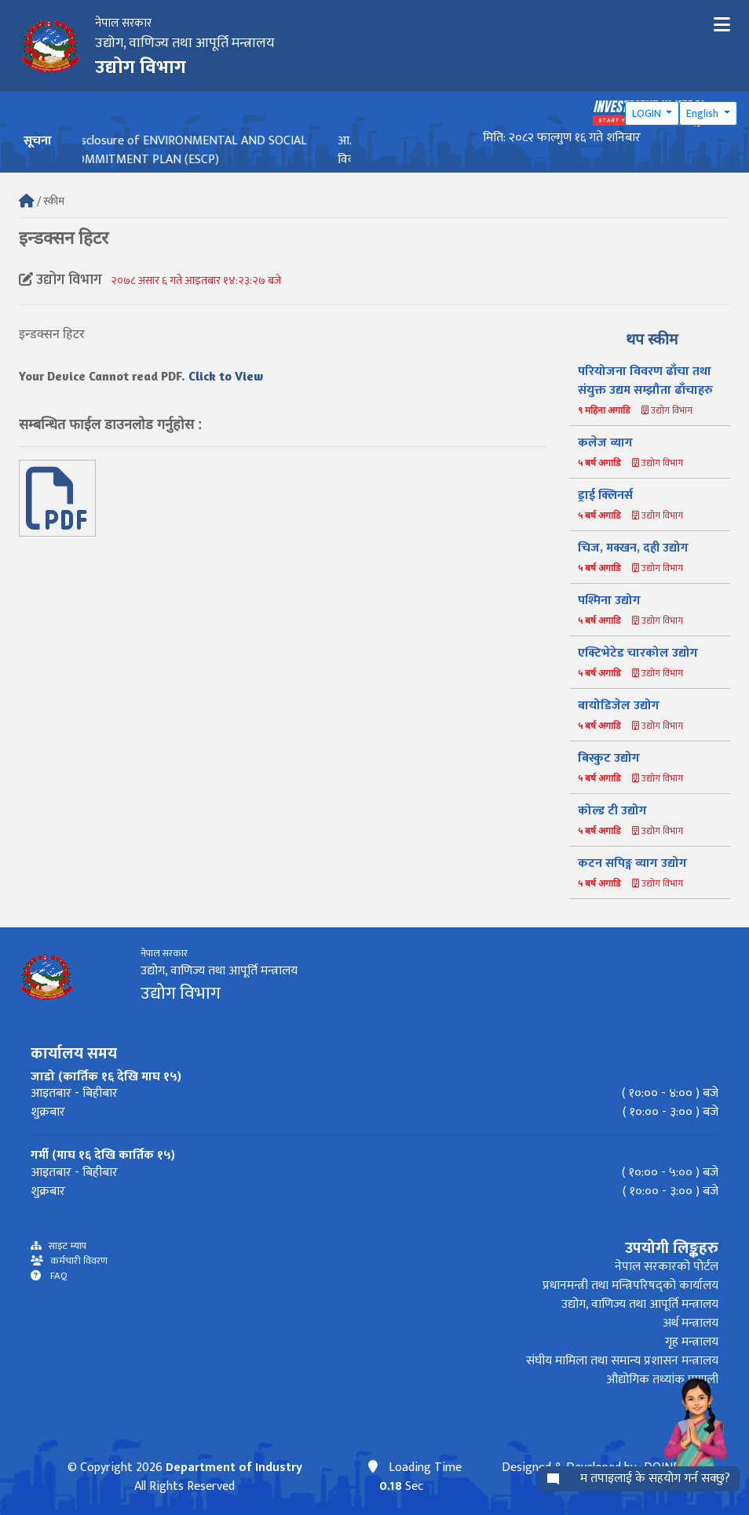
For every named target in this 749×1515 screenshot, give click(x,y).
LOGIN (647, 113)
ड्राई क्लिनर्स (605, 495)
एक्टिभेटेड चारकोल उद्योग (638, 653)
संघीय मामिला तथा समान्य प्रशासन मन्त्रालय (622, 1360)
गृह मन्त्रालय (691, 1342)
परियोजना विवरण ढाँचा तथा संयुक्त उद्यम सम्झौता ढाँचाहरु (645, 381)
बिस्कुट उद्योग (609, 758)
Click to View (225, 376)
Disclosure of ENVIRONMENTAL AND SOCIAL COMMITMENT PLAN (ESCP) (201, 150)
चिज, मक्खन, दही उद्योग (633, 548)
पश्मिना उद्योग (609, 600)
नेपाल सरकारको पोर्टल (666, 1266)
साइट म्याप (64, 1246)
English (703, 113)
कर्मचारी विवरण (75, 1261)
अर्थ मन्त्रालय (690, 1323)
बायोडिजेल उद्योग (618, 705)
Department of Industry (233, 1467)
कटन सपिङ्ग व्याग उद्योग (632, 863)
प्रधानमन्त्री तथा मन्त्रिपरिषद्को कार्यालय (630, 1285)
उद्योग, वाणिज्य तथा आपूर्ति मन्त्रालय (639, 1304)
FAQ (54, 1276)
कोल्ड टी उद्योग (612, 810)
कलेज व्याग (605, 442)
